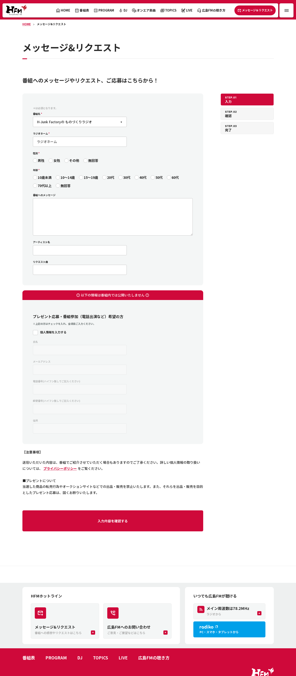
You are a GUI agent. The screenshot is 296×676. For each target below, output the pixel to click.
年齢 (35, 170)
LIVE (123, 658)
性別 (35, 153)
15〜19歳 (91, 177)
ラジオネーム (40, 133)
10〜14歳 (68, 177)
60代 (175, 177)
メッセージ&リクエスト (51, 24)
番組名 (36, 113)
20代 (110, 177)
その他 (74, 160)
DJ (80, 658)
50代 (159, 177)
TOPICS (100, 658)
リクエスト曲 (40, 261)
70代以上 (45, 185)
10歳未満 (45, 177)
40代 (142, 177)
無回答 (93, 160)
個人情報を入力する (53, 332)
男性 (41, 160)
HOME (26, 24)
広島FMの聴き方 (153, 658)
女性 (56, 160)
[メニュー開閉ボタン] (286, 10)
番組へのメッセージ (44, 195)
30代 (126, 177)
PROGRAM (56, 658)
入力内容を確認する (113, 520)
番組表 (28, 658)
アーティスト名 (41, 242)
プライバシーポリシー (60, 468)
